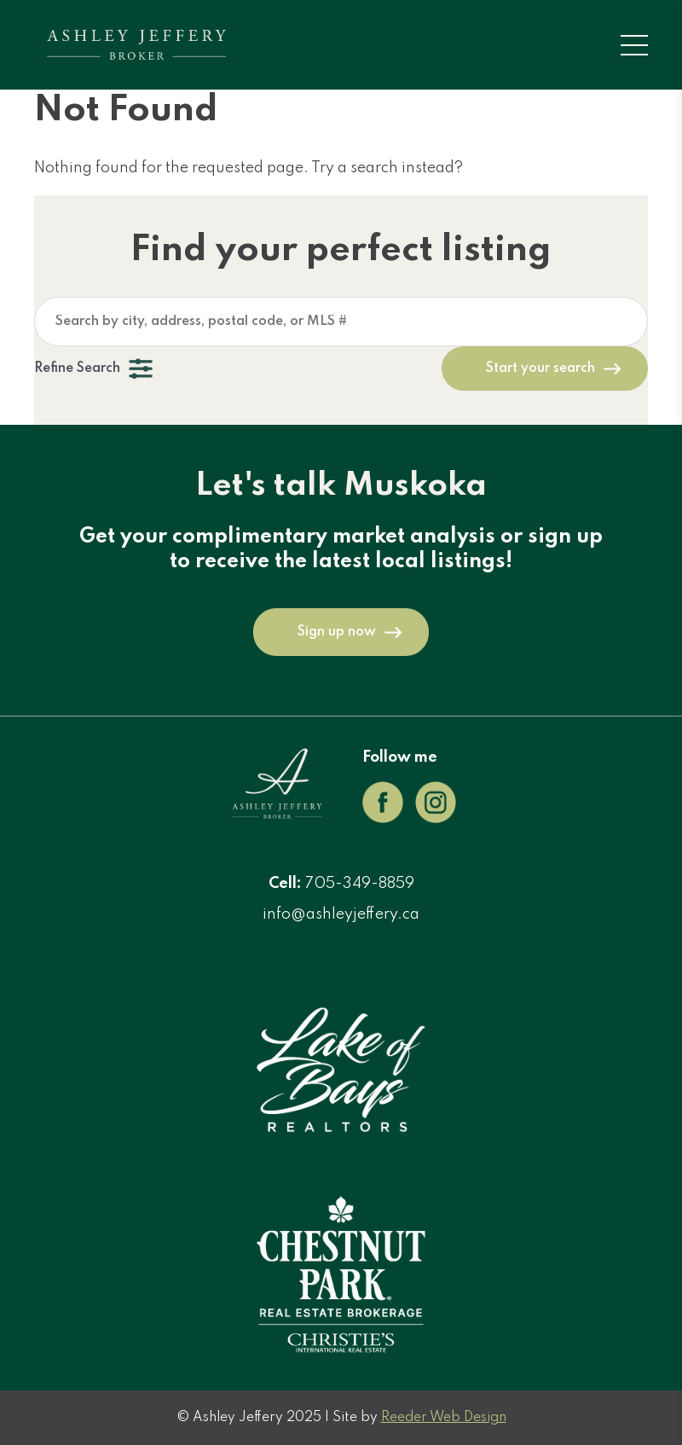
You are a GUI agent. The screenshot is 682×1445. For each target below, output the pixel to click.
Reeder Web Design (443, 1418)
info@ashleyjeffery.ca (341, 914)
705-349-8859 (359, 883)
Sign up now (337, 632)
